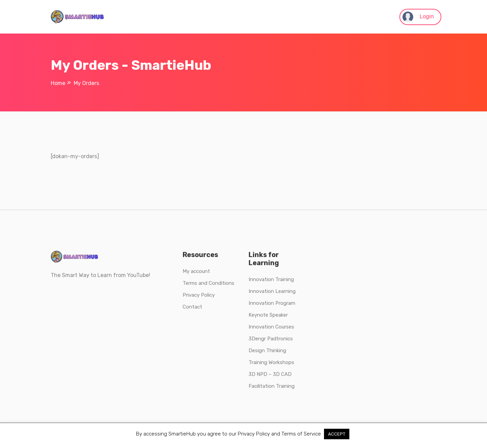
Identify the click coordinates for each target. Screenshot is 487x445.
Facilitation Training (272, 386)
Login (418, 17)
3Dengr (257, 339)
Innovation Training (271, 279)
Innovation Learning (272, 291)
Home (58, 83)
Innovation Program (272, 303)
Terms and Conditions (208, 283)
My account (196, 271)
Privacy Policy (199, 295)
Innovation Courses (271, 327)
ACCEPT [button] (336, 434)
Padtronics (279, 339)
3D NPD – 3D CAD (270, 374)
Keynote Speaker (268, 315)
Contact (192, 307)
